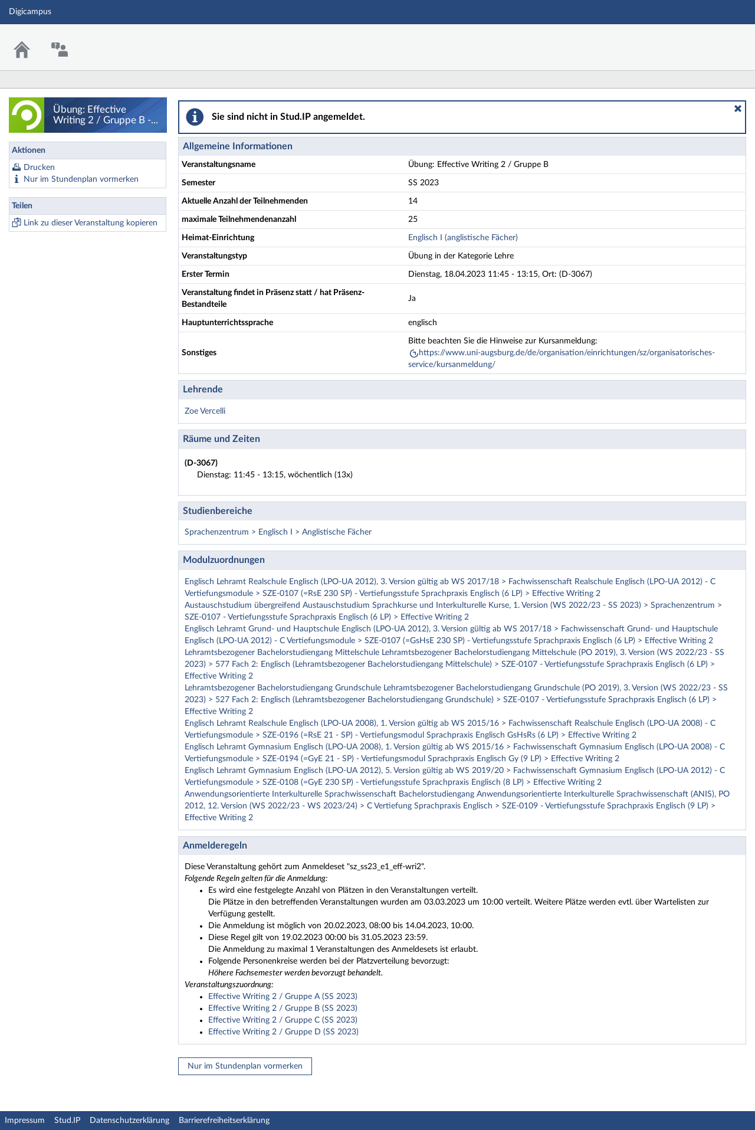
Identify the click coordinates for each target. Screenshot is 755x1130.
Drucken (39, 167)
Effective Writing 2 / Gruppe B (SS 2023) (282, 1008)
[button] (738, 108)
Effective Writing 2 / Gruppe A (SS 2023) (282, 997)
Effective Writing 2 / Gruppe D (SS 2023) (283, 1032)
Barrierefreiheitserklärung (224, 1120)
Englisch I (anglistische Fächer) (463, 238)
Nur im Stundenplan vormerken (81, 179)
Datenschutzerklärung (129, 1120)
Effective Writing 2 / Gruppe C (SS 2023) (282, 1020)
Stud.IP (67, 1120)
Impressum (25, 1120)
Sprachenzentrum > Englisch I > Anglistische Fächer (278, 532)
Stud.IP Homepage (709, 40)
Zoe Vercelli (205, 411)
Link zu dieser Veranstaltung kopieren (90, 223)
